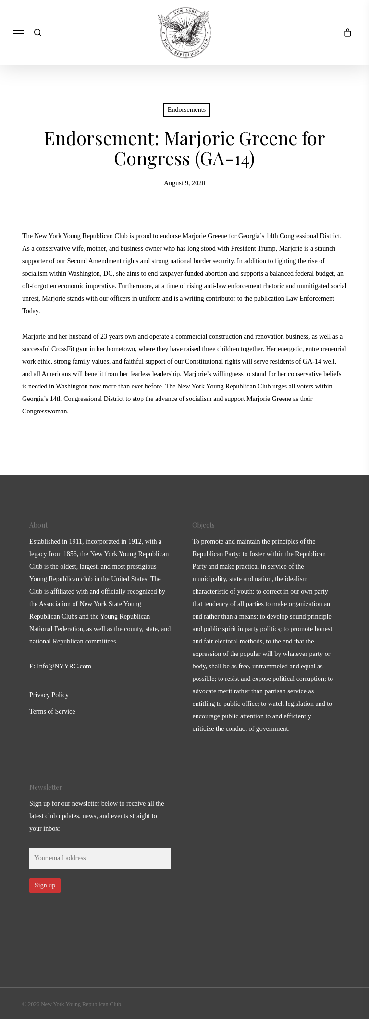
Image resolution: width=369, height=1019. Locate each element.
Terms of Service (52, 711)
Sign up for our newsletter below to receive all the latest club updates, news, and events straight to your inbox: (96, 816)
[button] (18, 32)
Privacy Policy (49, 695)
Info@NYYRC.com (64, 666)
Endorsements (187, 109)
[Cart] (345, 32)
